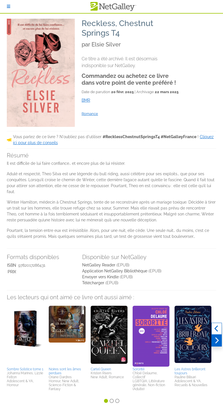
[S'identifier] (8, 6)
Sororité (139, 369)
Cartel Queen (101, 369)
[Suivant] (216, 341)
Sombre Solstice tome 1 (25, 369)
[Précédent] (216, 329)
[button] (25, 335)
